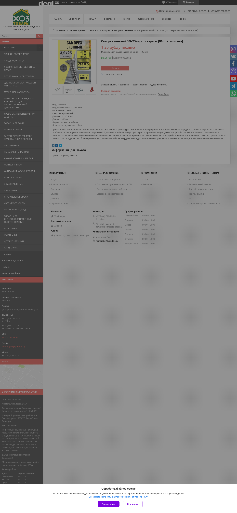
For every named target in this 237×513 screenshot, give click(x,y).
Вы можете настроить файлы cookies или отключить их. (117, 497)
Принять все (108, 504)
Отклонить (132, 504)
